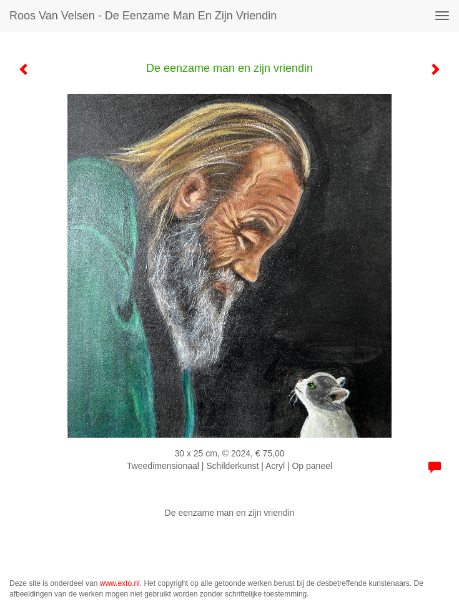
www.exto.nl (120, 583)
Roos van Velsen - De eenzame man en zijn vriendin (143, 15)
